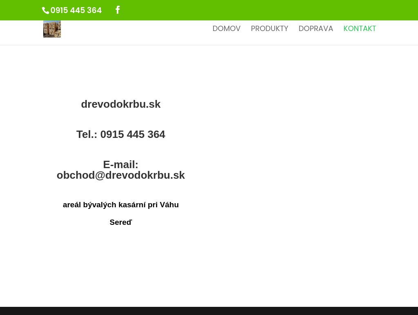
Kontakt (360, 29)
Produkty (269, 29)
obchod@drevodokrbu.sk (121, 175)
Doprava (316, 29)
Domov (227, 29)
